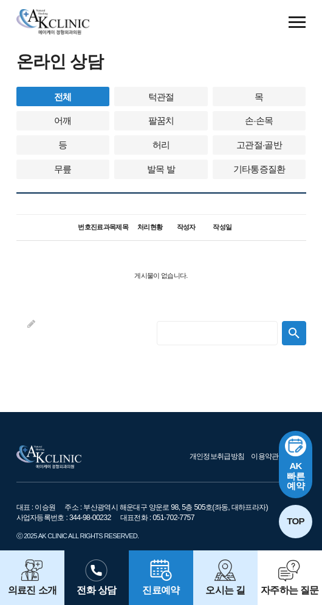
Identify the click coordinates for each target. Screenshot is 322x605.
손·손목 (259, 120)
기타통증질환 (259, 169)
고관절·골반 (259, 145)
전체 (63, 97)
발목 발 (161, 169)
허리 (161, 145)
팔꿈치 (161, 120)
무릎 (63, 169)
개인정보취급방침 (217, 456)
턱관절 (161, 97)
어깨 (63, 120)
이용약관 (264, 456)
